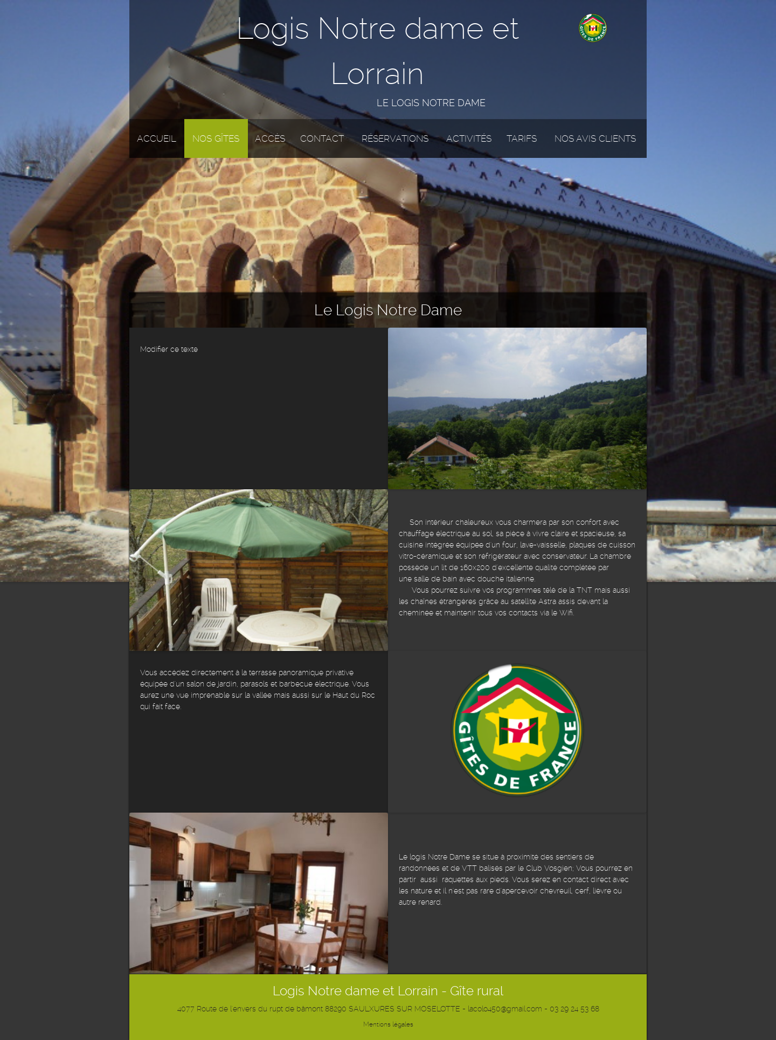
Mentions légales (388, 1024)
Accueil (156, 138)
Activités (468, 138)
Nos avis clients (595, 138)
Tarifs (522, 138)
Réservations (395, 138)
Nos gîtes (215, 138)
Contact (322, 138)
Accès (270, 138)
